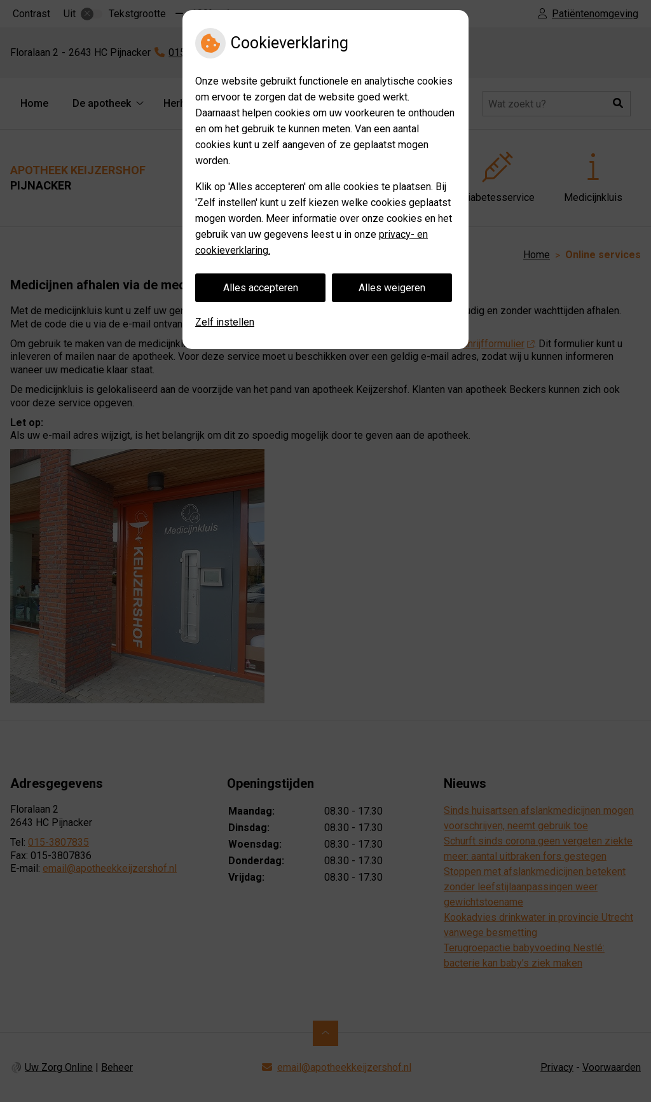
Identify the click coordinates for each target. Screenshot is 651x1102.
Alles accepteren (260, 288)
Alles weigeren (392, 288)
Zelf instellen (224, 322)
